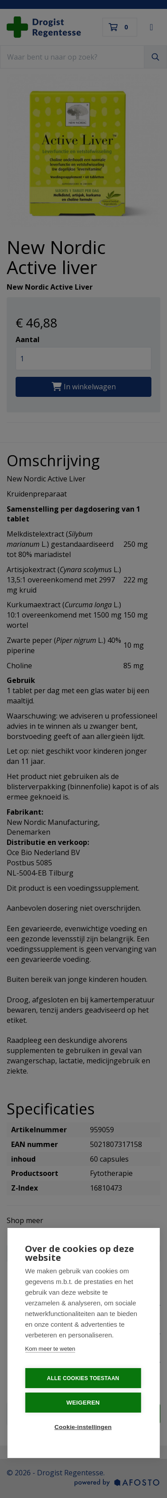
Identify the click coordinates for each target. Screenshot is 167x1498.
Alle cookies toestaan (83, 1378)
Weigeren (83, 1402)
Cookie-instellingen (82, 1427)
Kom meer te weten (50, 1348)
